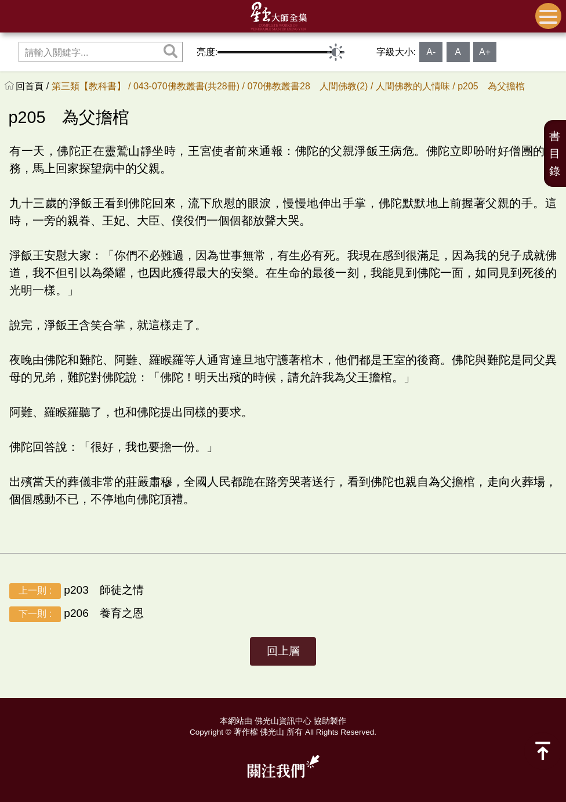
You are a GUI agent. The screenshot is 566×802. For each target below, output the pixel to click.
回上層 (283, 651)
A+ (485, 52)
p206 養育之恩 (76, 614)
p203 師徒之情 (76, 591)
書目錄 (554, 153)
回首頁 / (33, 86)
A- (431, 52)
